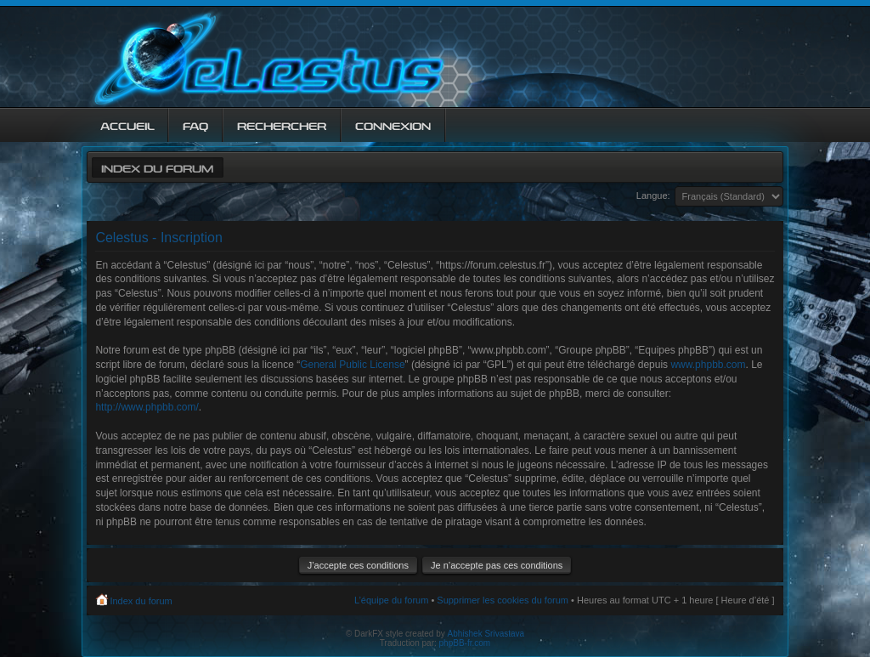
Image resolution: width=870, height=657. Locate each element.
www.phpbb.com (707, 365)
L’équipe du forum (391, 600)
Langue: (653, 195)
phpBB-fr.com (465, 643)
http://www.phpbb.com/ (146, 407)
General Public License (352, 365)
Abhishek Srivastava (486, 633)
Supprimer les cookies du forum (502, 600)
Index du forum (157, 167)
